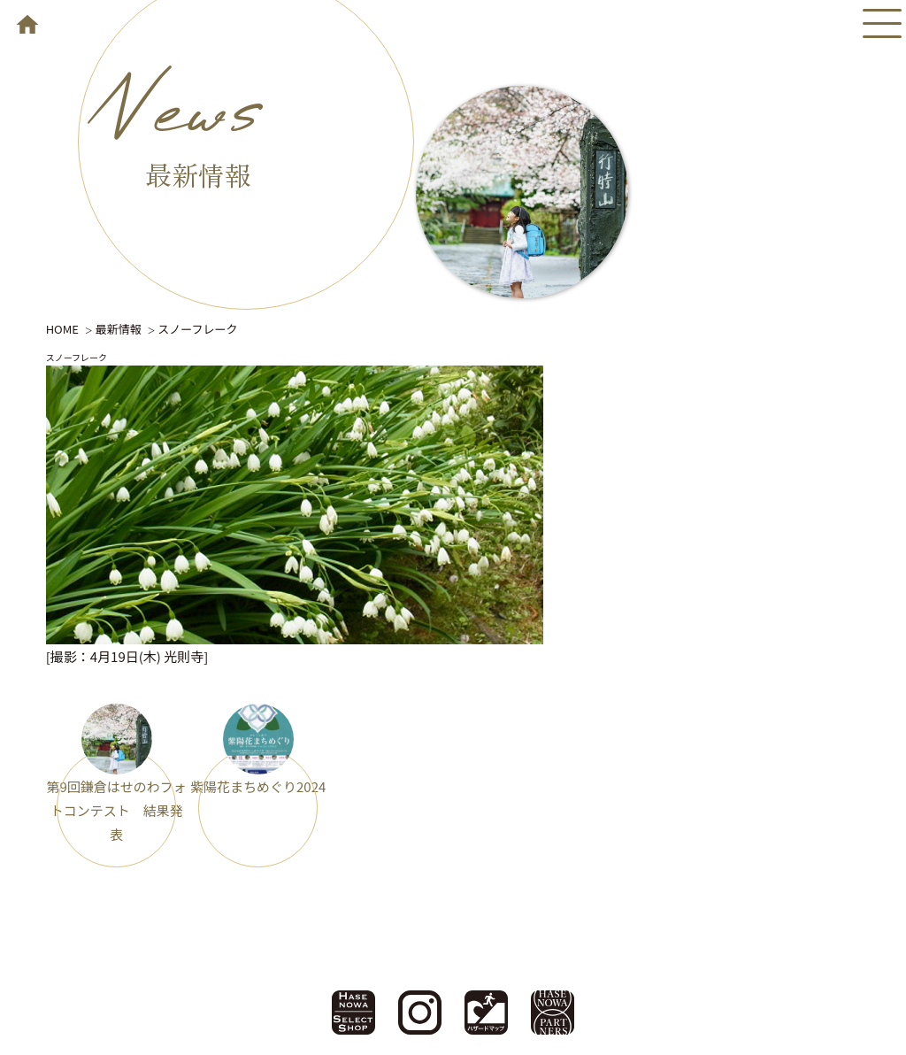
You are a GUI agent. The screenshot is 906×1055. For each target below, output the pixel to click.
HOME (62, 328)
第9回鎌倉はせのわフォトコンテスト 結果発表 (116, 810)
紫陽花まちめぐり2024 (258, 786)
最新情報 (119, 328)
